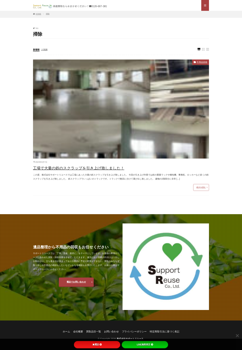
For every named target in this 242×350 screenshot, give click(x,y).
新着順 (36, 49)
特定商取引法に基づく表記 (164, 331)
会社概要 (78, 331)
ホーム (66, 331)
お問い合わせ (111, 331)
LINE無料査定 (145, 344)
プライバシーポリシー (134, 331)
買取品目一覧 (93, 331)
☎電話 (97, 344)
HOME (38, 14)
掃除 (48, 14)
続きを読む (201, 187)
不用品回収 (202, 62)
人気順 (44, 49)
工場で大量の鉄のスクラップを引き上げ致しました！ (78, 168)
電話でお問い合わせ (76, 282)
